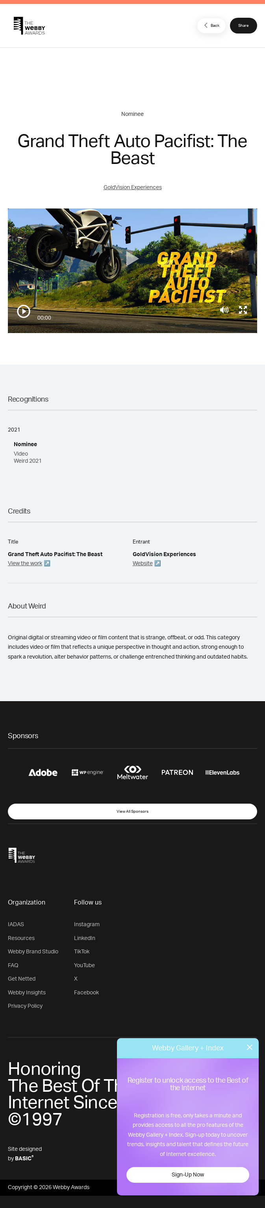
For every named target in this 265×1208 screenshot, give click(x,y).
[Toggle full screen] (243, 309)
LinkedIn (84, 938)
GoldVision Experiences (133, 187)
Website (143, 563)
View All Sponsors (132, 811)
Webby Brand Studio (33, 952)
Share (243, 26)
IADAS (16, 924)
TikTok (81, 952)
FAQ (13, 965)
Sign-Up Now (188, 1175)
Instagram (87, 924)
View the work (25, 563)
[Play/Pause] (24, 311)
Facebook (86, 993)
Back (210, 25)
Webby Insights (27, 993)
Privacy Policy (25, 1006)
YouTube (84, 965)
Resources (21, 938)
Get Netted (21, 979)
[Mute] (224, 309)
